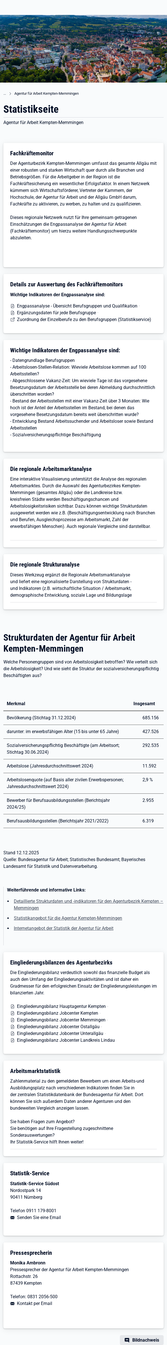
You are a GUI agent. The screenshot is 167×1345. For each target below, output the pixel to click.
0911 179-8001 (41, 1210)
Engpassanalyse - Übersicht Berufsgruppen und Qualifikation (77, 306)
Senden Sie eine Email (39, 1217)
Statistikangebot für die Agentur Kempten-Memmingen (68, 918)
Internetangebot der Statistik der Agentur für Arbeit (63, 928)
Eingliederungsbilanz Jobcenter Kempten (57, 1013)
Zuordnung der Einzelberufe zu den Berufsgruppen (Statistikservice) (84, 319)
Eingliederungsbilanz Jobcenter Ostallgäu (58, 1026)
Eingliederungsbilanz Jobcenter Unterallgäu (60, 1033)
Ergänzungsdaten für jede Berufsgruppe (56, 312)
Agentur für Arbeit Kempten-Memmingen (46, 93)
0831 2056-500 (42, 1296)
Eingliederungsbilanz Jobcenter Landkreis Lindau (66, 1040)
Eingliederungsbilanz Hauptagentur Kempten (61, 1006)
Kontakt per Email (34, 1303)
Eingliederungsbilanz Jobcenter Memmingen (61, 1020)
